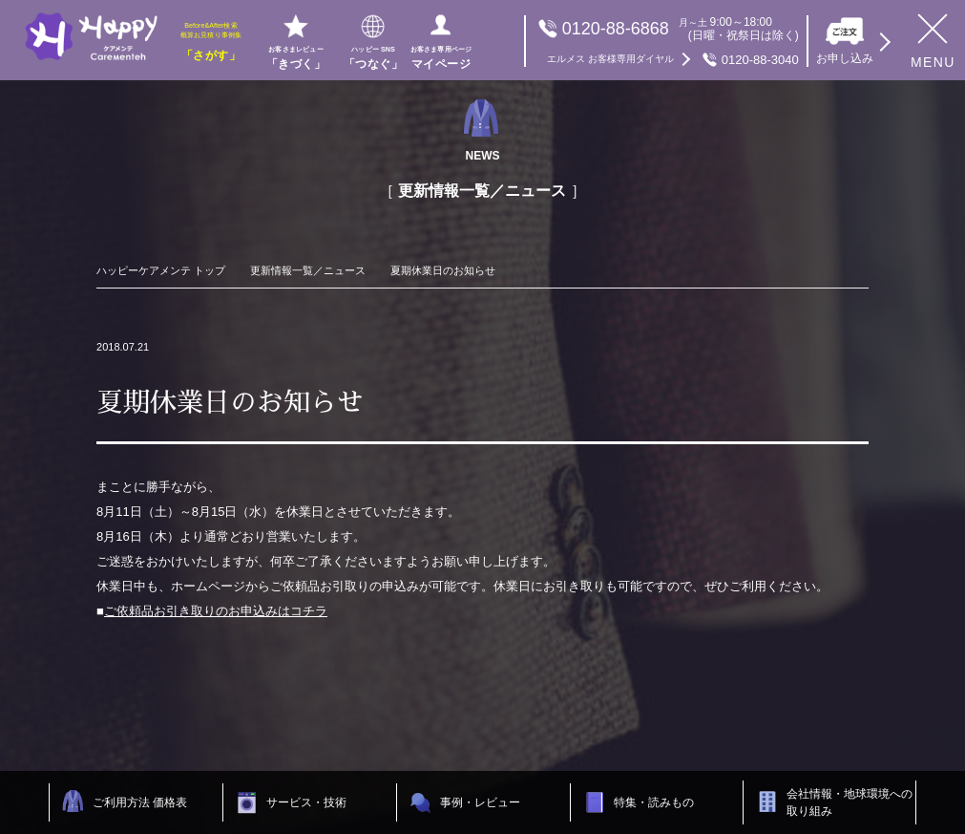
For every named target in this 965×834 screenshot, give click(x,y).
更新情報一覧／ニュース (308, 270)
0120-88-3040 (673, 60)
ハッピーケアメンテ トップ (160, 270)
